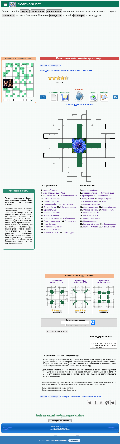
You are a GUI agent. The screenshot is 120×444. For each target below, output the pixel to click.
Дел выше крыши (90, 204)
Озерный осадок (109, 204)
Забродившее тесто (51, 210)
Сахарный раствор (50, 199)
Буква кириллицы (50, 227)
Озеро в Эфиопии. (91, 199)
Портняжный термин (91, 213)
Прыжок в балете (110, 210)
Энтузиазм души (89, 193)
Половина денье (90, 215)
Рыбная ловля (68, 215)
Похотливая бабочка (67, 196)
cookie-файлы (60, 440)
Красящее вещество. (100, 201)
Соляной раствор (110, 199)
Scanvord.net (28, 4)
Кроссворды (53, 65)
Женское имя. (108, 207)
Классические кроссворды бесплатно (58, 386)
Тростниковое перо (90, 196)
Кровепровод (104, 193)
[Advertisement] (60, 37)
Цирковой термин (49, 190)
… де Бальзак (48, 221)
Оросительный (69, 207)
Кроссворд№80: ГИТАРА (56, 276)
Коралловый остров (51, 224)
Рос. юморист (48, 204)
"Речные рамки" (90, 221)
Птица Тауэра (107, 196)
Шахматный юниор (109, 215)
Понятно (74, 440)
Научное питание (107, 218)
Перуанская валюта (51, 218)
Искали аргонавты (91, 210)
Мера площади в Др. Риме (53, 193)
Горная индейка (69, 201)
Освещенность (89, 218)
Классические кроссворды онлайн (56, 384)
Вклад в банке (64, 204)
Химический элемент (67, 221)
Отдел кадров (67, 227)
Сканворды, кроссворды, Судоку (17, 58)
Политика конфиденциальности (60, 425)
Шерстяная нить (48, 196)
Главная (42, 65)
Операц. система (90, 207)
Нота (85, 201)
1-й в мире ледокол (51, 207)
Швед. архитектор (50, 215)
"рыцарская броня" (50, 201)
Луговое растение (109, 190)
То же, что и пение (50, 213)
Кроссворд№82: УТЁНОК (104, 276)
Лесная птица (69, 218)
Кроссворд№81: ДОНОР (80, 276)
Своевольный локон (90, 190)
